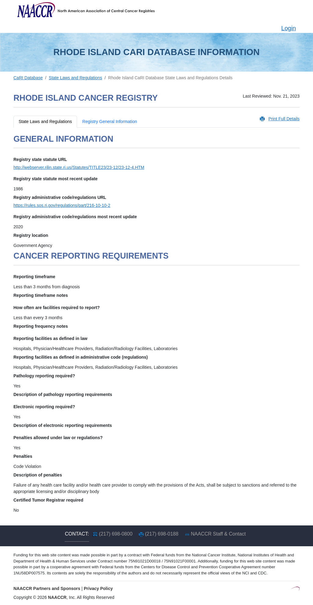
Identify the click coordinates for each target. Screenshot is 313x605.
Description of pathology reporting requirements (62, 394)
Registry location (30, 235)
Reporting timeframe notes (40, 295)
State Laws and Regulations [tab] (45, 121)
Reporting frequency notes (40, 326)
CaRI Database (28, 77)
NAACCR (57, 597)
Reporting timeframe (34, 276)
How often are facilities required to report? (56, 307)
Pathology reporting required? (44, 375)
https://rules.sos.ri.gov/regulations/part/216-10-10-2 (61, 205)
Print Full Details (284, 118)
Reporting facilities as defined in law (50, 338)
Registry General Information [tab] (109, 121)
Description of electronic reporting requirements (62, 425)
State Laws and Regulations (75, 77)
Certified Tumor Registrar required (48, 500)
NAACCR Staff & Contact (218, 533)
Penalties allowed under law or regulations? (58, 437)
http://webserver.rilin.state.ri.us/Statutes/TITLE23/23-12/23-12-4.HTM (78, 167)
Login (288, 28)
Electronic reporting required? (44, 406)
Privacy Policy (98, 588)
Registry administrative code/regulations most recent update (75, 216)
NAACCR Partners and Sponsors (46, 588)
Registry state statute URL (40, 159)
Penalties (22, 456)
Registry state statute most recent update (55, 178)
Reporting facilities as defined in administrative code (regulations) (80, 357)
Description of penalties (37, 474)
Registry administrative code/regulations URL (59, 197)
